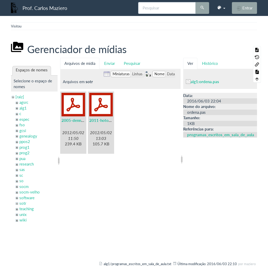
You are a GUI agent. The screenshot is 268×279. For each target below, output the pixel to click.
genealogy (28, 136)
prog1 (24, 147)
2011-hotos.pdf (103, 120)
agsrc (23, 102)
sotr (22, 203)
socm (24, 186)
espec (24, 119)
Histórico (210, 63)
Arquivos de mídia (79, 63)
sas (22, 169)
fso (22, 124)
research (26, 164)
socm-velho (29, 192)
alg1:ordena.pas (205, 81)
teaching (26, 208)
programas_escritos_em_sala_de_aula (220, 134)
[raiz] (19, 96)
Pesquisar (132, 63)
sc (21, 175)
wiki (23, 220)
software (27, 197)
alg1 (23, 108)
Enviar (109, 63)
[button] (221, 8)
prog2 (24, 152)
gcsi (22, 130)
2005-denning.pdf (77, 120)
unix (22, 214)
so (21, 180)
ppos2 (24, 141)
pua (22, 158)
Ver (190, 63)
